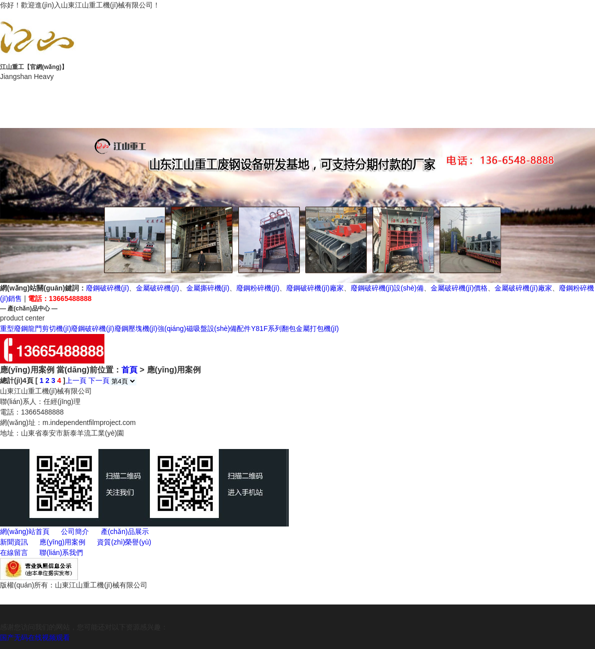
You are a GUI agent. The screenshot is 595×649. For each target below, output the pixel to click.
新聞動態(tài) (417, 93)
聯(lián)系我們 (298, 116)
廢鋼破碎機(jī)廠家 (314, 288)
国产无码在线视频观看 (35, 638)
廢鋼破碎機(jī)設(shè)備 (387, 288)
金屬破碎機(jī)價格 (459, 288)
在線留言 (178, 116)
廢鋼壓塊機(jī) (135, 328)
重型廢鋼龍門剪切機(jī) (35, 328)
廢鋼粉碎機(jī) (257, 288)
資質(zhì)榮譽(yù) (59, 116)
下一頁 (98, 380)
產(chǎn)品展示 (297, 93)
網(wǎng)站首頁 (59, 93)
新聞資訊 (14, 542)
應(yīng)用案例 (535, 93)
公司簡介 (178, 93)
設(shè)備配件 (229, 328)
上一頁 (75, 380)
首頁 (129, 369)
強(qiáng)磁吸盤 (182, 328)
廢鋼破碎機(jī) (107, 288)
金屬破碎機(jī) (157, 288)
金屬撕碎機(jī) (207, 288)
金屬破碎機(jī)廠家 (523, 288)
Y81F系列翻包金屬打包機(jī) (295, 328)
